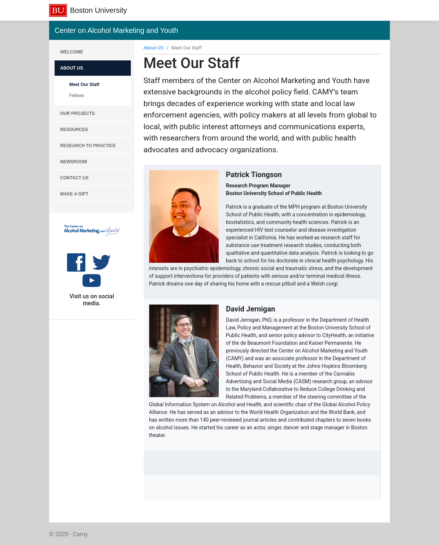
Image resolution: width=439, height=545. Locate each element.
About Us (71, 68)
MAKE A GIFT (74, 194)
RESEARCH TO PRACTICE (88, 145)
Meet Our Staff (84, 84)
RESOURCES (74, 129)
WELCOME (71, 52)
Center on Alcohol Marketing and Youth (116, 30)
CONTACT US (74, 177)
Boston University (98, 10)
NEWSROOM (73, 161)
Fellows (76, 95)
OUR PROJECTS (77, 113)
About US (154, 48)
